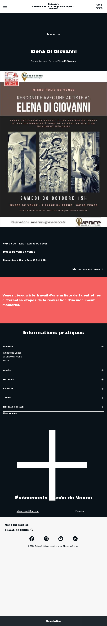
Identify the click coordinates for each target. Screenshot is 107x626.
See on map (10, 413)
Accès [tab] (53, 370)
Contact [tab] (53, 388)
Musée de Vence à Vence (19, 252)
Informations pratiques (88, 269)
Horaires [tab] (53, 379)
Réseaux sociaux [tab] (53, 407)
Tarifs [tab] (53, 397)
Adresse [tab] (53, 346)
